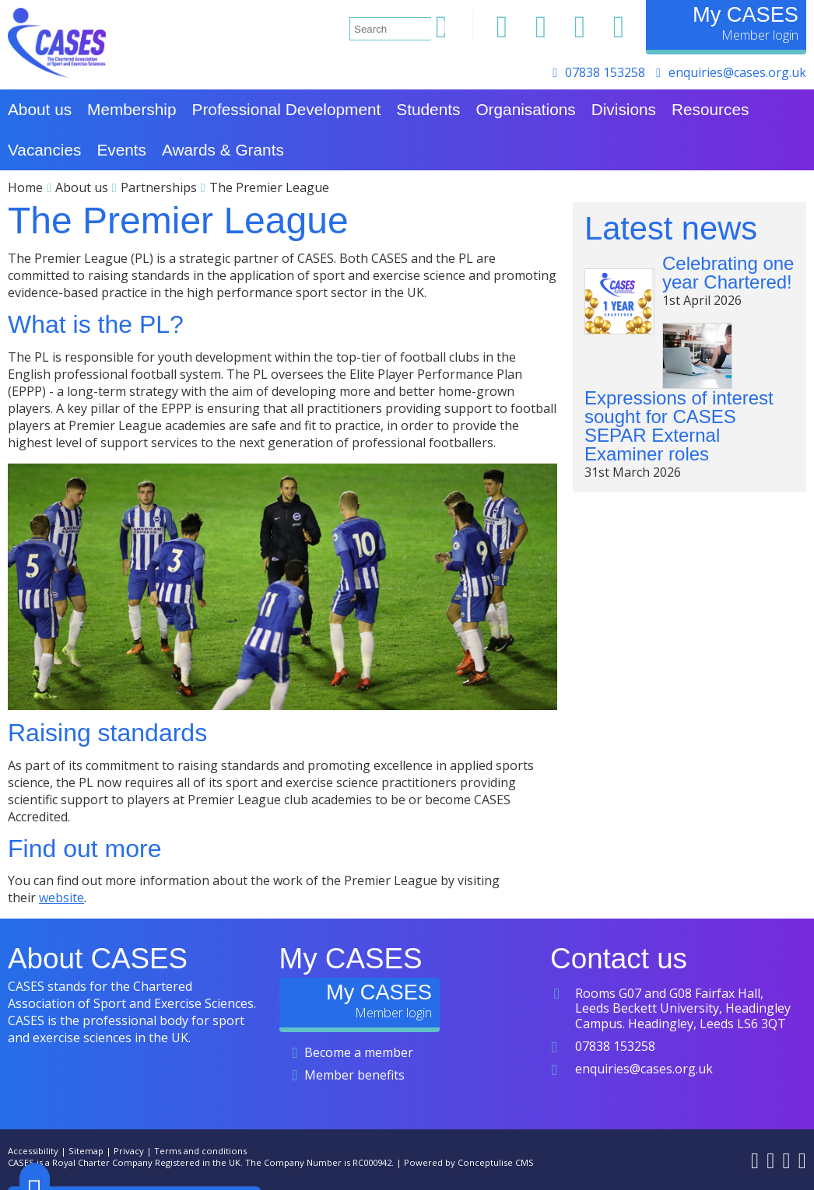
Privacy (129, 1151)
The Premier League (269, 187)
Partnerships (159, 187)
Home (25, 187)
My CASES (745, 14)
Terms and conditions (200, 1151)
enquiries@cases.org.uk (737, 72)
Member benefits (354, 1074)
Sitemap (86, 1151)
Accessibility (33, 1151)
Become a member (358, 1052)
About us (81, 187)
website (61, 897)
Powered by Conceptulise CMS (469, 1162)
